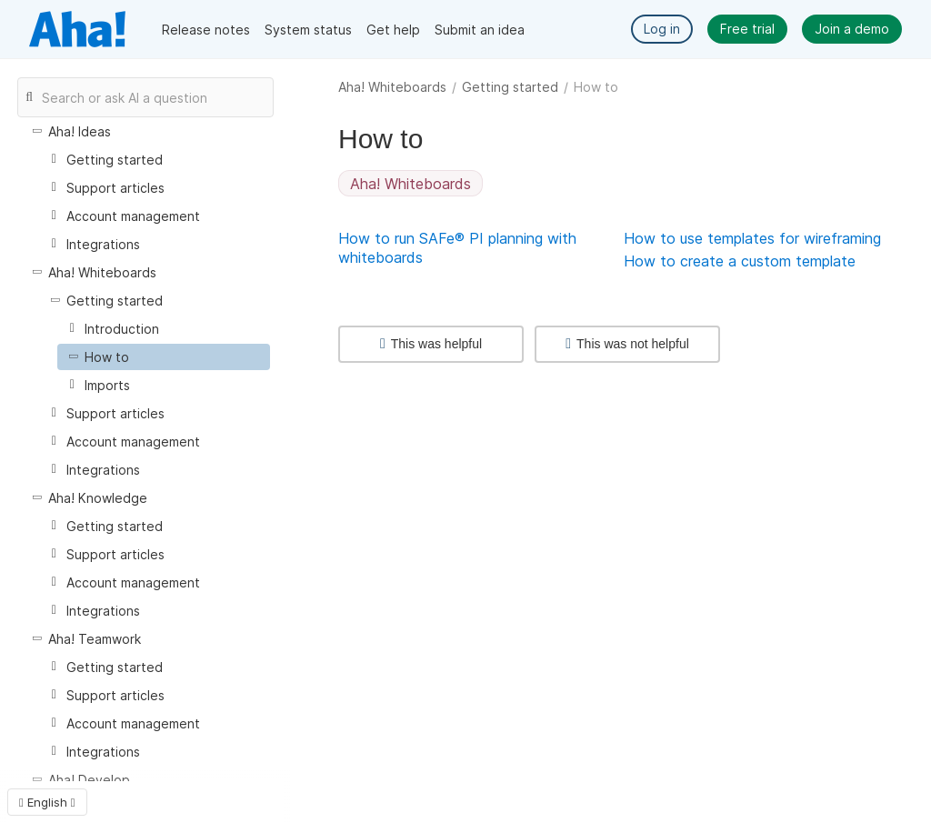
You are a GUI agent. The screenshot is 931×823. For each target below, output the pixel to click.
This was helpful (431, 343)
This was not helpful (627, 343)
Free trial (747, 28)
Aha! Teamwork (94, 639)
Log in (662, 28)
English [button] (47, 802)
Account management (133, 216)
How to (107, 357)
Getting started (510, 87)
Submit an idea (480, 29)
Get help (393, 29)
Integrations (103, 244)
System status (308, 29)
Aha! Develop (89, 780)
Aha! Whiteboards (392, 87)
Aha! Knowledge (97, 498)
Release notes (206, 29)
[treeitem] (163, 357)
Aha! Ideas (79, 131)
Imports (107, 385)
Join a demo (852, 28)
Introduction (122, 328)
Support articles (115, 188)
